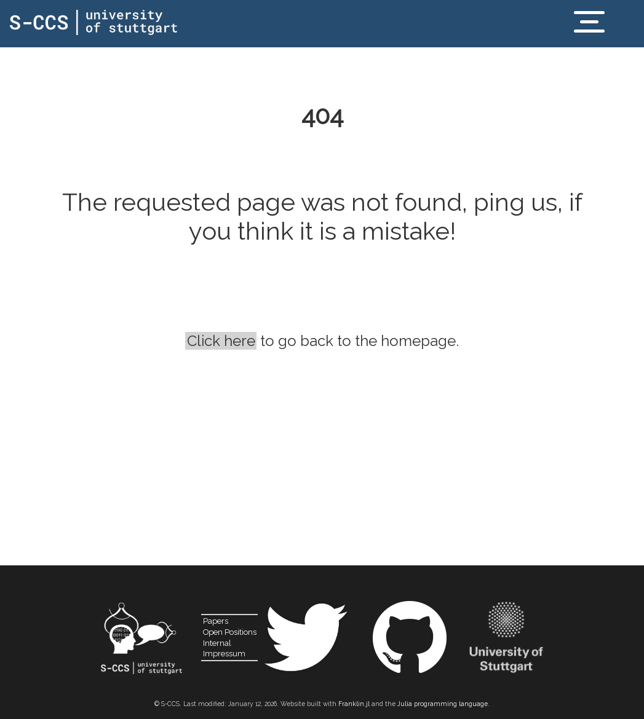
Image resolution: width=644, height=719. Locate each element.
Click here (221, 341)
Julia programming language (442, 703)
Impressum (224, 653)
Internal (217, 643)
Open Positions (229, 632)
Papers (215, 621)
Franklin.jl (354, 703)
